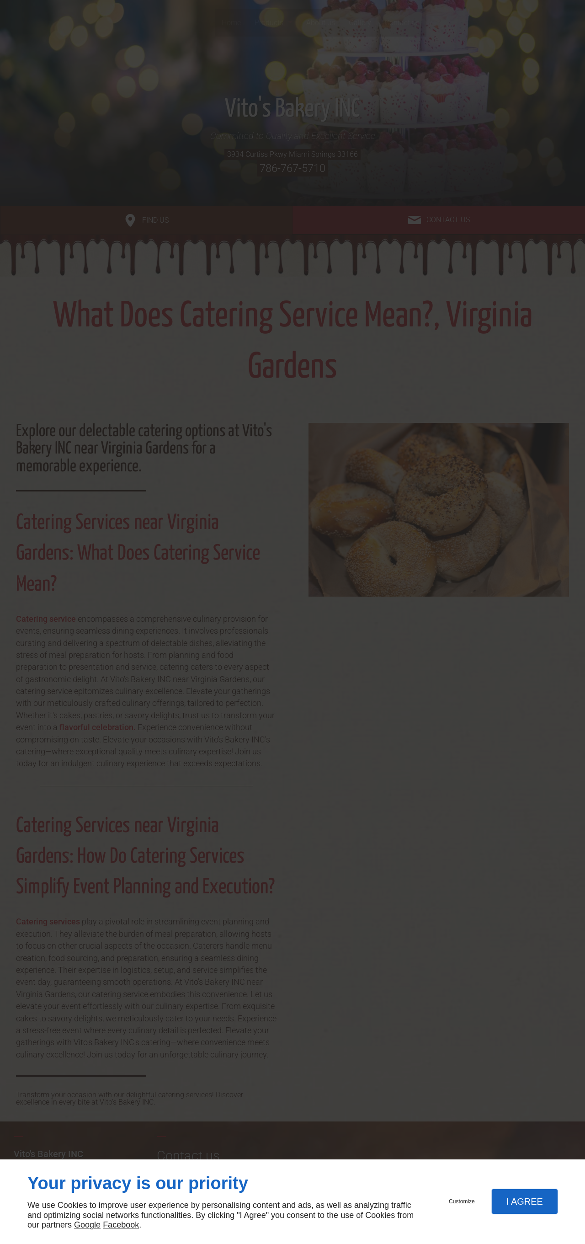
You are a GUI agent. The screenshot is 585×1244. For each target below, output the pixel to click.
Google (87, 1224)
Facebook (121, 1224)
